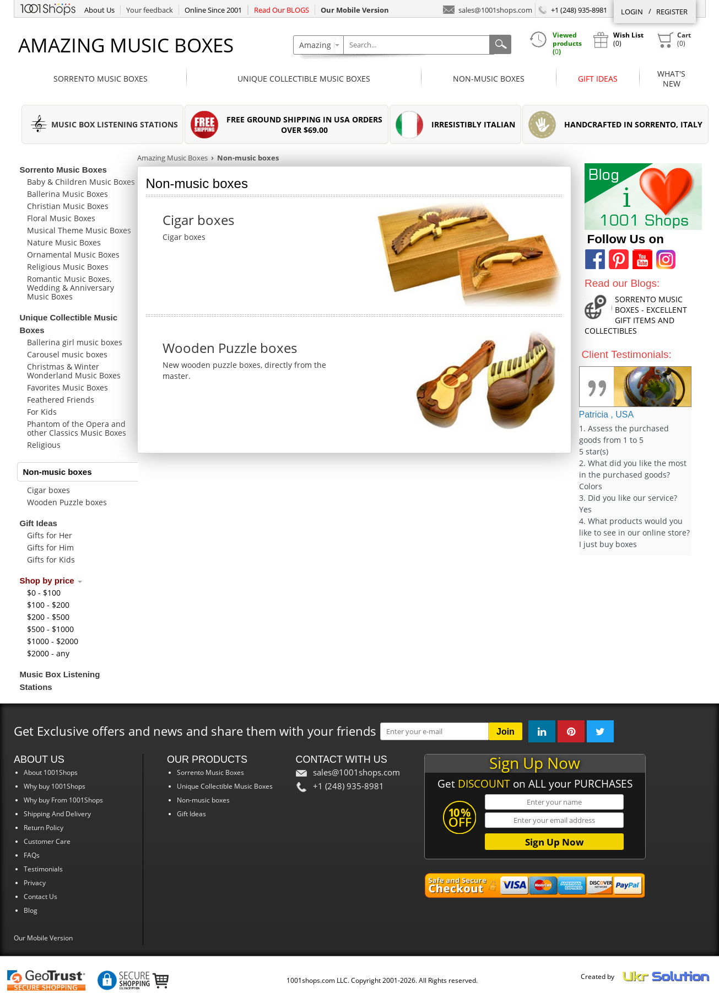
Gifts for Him (50, 547)
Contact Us (40, 896)
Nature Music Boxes (64, 242)
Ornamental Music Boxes (73, 254)
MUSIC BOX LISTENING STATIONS (114, 124)
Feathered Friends (60, 399)
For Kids (42, 411)
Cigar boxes (48, 490)
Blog (30, 910)
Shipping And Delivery (57, 813)
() (674, 39)
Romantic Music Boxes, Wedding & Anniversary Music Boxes (70, 288)
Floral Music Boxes (61, 218)
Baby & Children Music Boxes (81, 181)
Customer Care (47, 841)
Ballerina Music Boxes (67, 194)
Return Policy (43, 827)
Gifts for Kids (51, 559)
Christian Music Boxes (68, 206)
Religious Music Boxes (68, 266)
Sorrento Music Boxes (100, 78)
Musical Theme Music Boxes (79, 230)
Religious (44, 445)
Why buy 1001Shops (54, 786)
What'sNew (671, 78)
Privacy (35, 882)
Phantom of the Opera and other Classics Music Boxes (76, 428)
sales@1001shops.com (487, 9)
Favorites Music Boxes (67, 387)
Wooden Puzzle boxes (67, 502)
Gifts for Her (49, 535)
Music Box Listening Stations (60, 681)
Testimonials (43, 869)
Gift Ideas (598, 78)
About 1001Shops (51, 772)
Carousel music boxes (67, 354)
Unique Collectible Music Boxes (303, 78)
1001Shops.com (48, 7)
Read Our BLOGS (281, 10)
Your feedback (149, 10)
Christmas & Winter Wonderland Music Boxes (74, 371)
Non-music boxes (489, 78)
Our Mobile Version (43, 938)
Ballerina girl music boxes (74, 342)
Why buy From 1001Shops (63, 800)
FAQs (32, 855)
